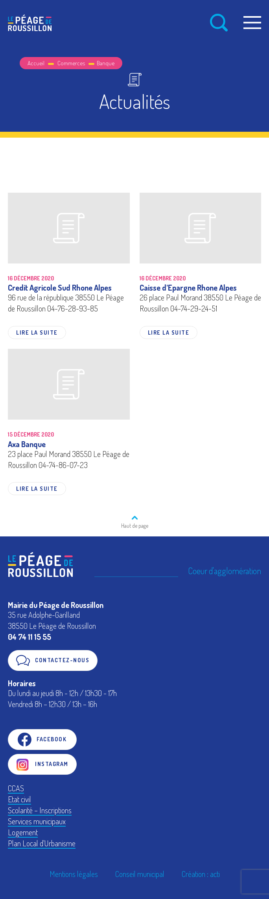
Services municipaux (37, 821)
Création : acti (201, 874)
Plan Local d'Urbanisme (42, 843)
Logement (23, 832)
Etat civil (19, 799)
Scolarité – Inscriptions (40, 810)
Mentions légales (74, 874)
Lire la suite (37, 332)
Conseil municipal (139, 874)
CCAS (16, 788)
